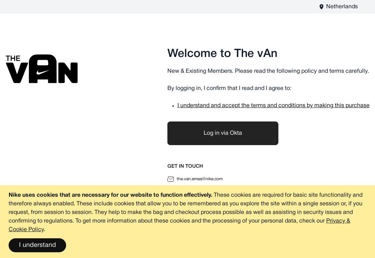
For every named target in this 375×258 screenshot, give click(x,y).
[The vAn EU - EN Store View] (338, 6)
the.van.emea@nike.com (195, 179)
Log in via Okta (223, 133)
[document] (187, 221)
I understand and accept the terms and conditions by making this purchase (273, 105)
